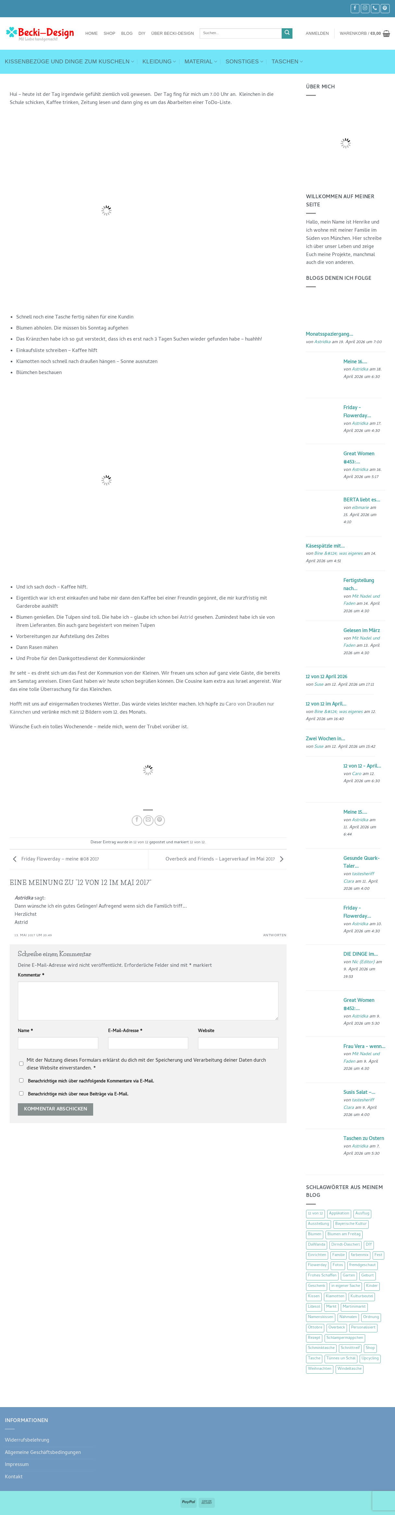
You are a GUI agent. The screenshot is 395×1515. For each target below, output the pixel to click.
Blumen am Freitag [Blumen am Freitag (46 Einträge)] (344, 1234)
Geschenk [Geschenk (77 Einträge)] (316, 1286)
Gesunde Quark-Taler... (361, 863)
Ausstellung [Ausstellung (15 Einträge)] (318, 1224)
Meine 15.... (355, 813)
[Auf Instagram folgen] (365, 8)
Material (201, 61)
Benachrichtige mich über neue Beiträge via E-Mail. (78, 1094)
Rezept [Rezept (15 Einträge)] (314, 1338)
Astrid (186, 618)
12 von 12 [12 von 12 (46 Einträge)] (315, 1214)
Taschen (287, 61)
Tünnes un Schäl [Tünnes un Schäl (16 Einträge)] (341, 1358)
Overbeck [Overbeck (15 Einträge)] (336, 1328)
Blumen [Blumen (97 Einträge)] (314, 1234)
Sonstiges (244, 61)
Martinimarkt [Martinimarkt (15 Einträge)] (354, 1307)
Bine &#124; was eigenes (338, 554)
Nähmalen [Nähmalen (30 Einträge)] (348, 1317)
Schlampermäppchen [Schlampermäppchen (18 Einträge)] (345, 1338)
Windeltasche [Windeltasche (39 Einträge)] (350, 1369)
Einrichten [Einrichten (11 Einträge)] (317, 1255)
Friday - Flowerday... (357, 412)
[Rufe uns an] (375, 8)
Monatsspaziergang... (329, 334)
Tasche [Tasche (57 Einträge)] (314, 1358)
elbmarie (360, 508)
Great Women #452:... (358, 1005)
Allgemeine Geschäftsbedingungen (43, 1453)
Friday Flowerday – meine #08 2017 (54, 859)
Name (25, 1031)
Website (206, 1031)
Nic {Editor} (363, 962)
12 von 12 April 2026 (326, 677)
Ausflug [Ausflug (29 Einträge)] (362, 1214)
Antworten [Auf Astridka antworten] (275, 936)
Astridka (24, 898)
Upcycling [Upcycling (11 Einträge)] (370, 1358)
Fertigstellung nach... (358, 585)
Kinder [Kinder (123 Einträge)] (372, 1286)
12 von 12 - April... (362, 766)
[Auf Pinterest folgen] (384, 8)
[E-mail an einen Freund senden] (148, 820)
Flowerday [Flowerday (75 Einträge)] (317, 1265)
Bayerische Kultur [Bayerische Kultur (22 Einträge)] (351, 1224)
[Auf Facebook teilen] (137, 820)
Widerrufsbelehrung (27, 1440)
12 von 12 (140, 842)
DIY (142, 33)
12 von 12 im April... (326, 704)
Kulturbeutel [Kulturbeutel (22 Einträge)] (362, 1296)
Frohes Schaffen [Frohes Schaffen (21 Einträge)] (322, 1276)
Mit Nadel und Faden (361, 600)
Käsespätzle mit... (325, 546)
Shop (109, 33)
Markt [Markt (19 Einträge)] (331, 1307)
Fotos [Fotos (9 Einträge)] (338, 1265)
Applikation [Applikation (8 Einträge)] (339, 1214)
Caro (356, 774)
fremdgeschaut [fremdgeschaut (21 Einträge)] (362, 1265)
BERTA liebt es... (361, 500)
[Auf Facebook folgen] (355, 8)
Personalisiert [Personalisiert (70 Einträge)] (363, 1328)
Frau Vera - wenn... (364, 1047)
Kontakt (14, 1477)
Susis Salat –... (359, 1093)
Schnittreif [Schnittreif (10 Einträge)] (350, 1348)
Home (91, 33)
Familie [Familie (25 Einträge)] (338, 1255)
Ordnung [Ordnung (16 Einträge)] (371, 1317)
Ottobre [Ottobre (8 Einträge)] (315, 1328)
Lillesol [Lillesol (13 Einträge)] (314, 1307)
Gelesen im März (361, 631)
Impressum (17, 1465)
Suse (318, 685)
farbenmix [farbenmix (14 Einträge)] (359, 1255)
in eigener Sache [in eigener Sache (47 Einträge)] (345, 1286)
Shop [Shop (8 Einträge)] (370, 1348)
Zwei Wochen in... (325, 739)
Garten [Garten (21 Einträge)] (349, 1276)
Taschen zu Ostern (363, 1139)
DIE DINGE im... (360, 955)
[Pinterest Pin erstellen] (159, 820)
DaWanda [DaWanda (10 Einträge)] (316, 1245)
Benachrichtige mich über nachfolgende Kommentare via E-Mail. (91, 1081)
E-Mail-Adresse (125, 1031)
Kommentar (31, 975)
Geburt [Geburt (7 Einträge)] (367, 1276)
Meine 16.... (355, 362)
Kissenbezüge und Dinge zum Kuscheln (69, 61)
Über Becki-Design (172, 33)
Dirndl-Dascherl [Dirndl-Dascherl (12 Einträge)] (345, 1245)
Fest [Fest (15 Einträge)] (378, 1255)
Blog (126, 33)
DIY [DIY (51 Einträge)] (369, 1245)
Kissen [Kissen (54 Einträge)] (314, 1296)
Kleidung (159, 61)
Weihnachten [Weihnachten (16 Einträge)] (319, 1369)
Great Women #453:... (358, 458)
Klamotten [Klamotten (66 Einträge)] (335, 1296)
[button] (317, 33)
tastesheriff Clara (358, 878)
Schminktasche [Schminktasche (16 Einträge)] (321, 1348)
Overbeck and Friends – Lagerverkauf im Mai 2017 (226, 859)
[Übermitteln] (287, 33)
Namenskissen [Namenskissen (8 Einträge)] (320, 1317)
